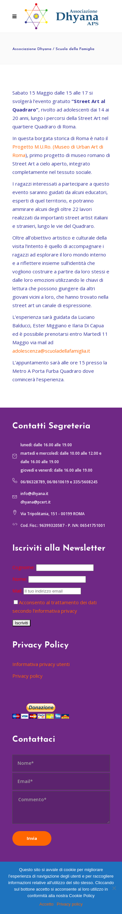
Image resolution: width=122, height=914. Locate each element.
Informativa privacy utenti (41, 664)
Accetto (46, 904)
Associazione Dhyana (31, 49)
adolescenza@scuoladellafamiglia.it (51, 350)
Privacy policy (27, 675)
